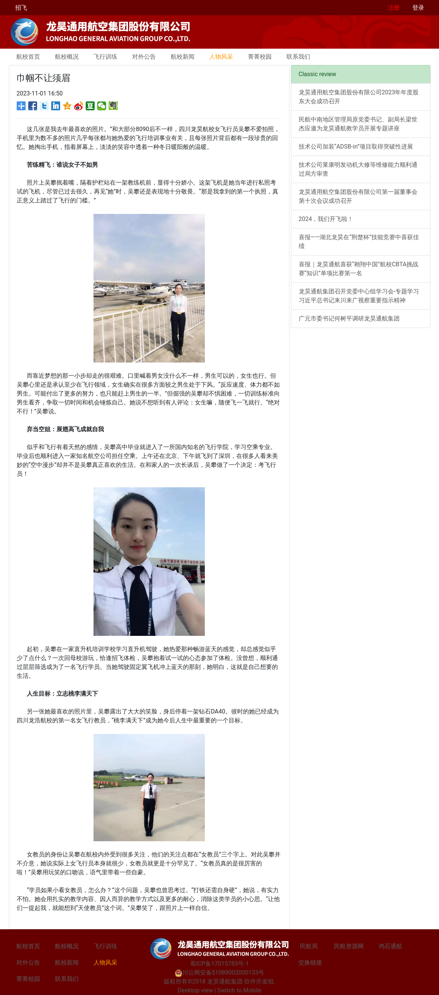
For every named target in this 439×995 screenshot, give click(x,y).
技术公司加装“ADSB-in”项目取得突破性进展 (356, 146)
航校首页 (28, 56)
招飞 (21, 7)
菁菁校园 (260, 56)
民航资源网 (349, 946)
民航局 (309, 946)
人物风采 (221, 56)
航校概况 (67, 56)
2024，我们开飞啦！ (326, 218)
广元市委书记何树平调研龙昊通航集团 (349, 318)
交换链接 (310, 962)
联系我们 (298, 56)
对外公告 (144, 56)
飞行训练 (105, 56)
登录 (418, 7)
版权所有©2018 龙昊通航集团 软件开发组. (219, 981)
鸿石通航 (390, 946)
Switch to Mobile (239, 990)
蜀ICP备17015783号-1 (219, 963)
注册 (394, 7)
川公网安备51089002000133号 (220, 972)
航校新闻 (182, 56)
